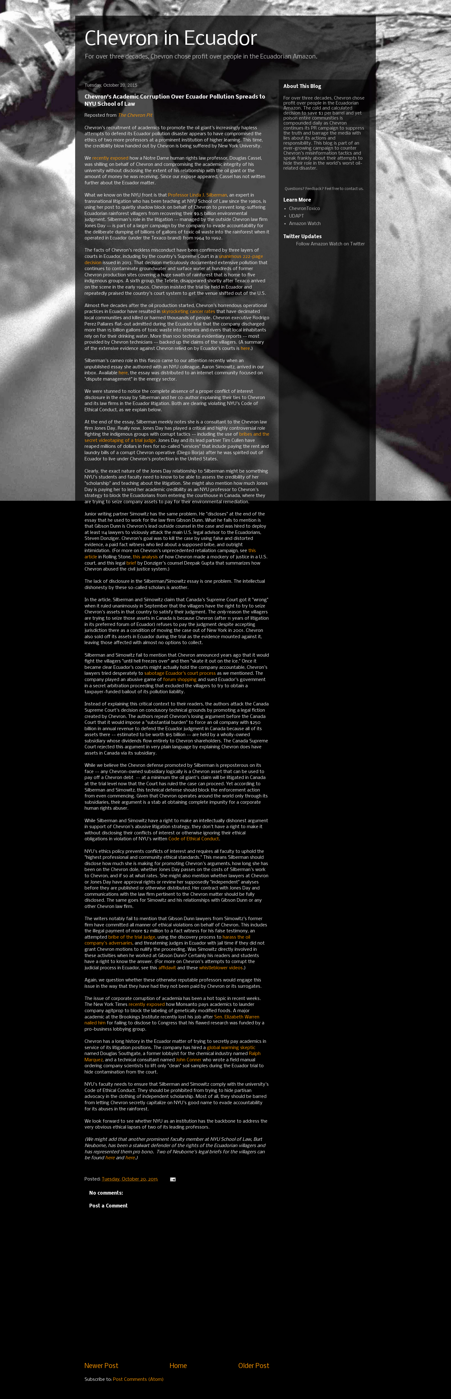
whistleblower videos (221, 968)
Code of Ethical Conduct (193, 839)
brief (131, 563)
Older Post (253, 1366)
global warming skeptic (231, 1047)
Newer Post (101, 1366)
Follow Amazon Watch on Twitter (330, 244)
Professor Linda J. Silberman (197, 195)
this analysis (145, 557)
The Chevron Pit (135, 115)
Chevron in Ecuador (171, 39)
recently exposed (110, 158)
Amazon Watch (305, 223)
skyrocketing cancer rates (188, 311)
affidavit (167, 968)
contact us (354, 189)
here (245, 348)
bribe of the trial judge (131, 937)
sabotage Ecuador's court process (180, 673)
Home (178, 1366)
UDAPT (296, 216)
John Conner (188, 1060)
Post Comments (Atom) (138, 1379)
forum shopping (180, 679)
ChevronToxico (304, 208)
